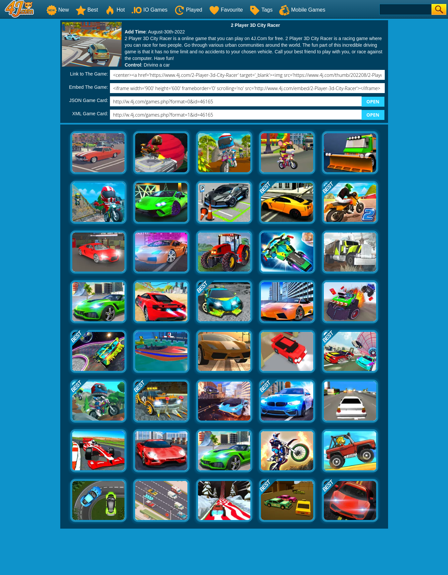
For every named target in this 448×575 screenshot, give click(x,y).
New (57, 10)
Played (188, 10)
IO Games (149, 10)
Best (86, 10)
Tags (261, 10)
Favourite (226, 10)
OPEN (373, 101)
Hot (115, 10)
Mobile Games (302, 10)
